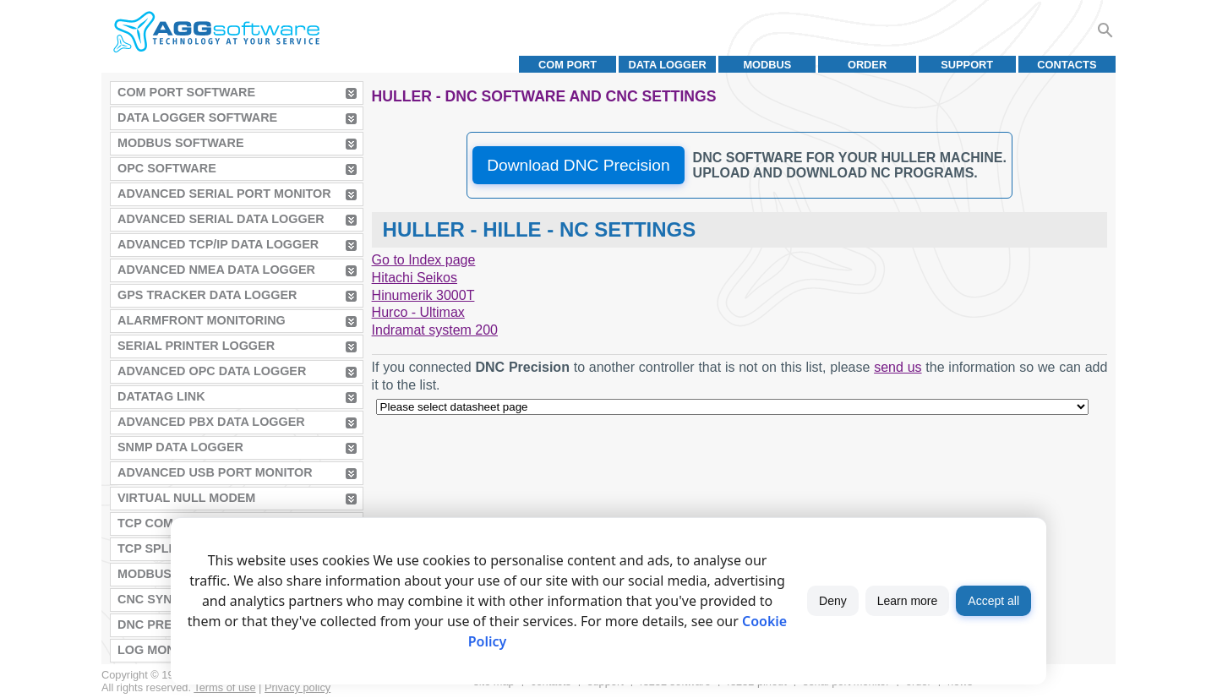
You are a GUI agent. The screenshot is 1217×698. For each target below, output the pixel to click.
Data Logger (668, 64)
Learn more (907, 601)
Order (867, 64)
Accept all (993, 601)
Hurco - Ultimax (418, 312)
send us (897, 367)
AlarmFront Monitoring (201, 320)
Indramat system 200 (435, 330)
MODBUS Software (180, 143)
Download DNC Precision (578, 165)
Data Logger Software (197, 117)
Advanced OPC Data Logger (211, 371)
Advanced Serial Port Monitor (224, 193)
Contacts (1066, 64)
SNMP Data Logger (180, 447)
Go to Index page (424, 260)
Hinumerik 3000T (423, 295)
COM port (567, 64)
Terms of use (224, 687)
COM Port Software (186, 92)
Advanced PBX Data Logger (211, 421)
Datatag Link (161, 396)
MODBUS (767, 64)
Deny (833, 601)
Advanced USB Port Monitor (215, 472)
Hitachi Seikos (414, 277)
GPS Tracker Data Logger (207, 295)
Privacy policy (297, 687)
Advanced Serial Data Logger (221, 219)
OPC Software (166, 168)
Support (967, 64)
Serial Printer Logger (196, 345)
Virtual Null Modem (186, 497)
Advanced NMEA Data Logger (216, 269)
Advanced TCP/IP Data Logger (218, 244)
